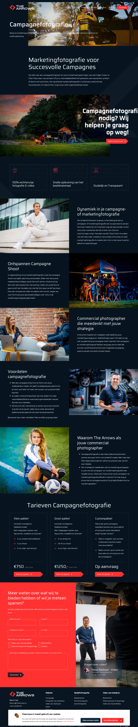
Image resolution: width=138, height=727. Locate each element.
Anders (42, 646)
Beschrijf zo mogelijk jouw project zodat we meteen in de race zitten (35, 653)
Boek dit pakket (22, 574)
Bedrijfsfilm (44, 643)
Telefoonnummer (17, 630)
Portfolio (75, 7)
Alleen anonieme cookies (91, 720)
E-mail (44, 630)
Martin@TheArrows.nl (18, 703)
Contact (111, 7)
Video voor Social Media (112, 703)
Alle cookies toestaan (111, 720)
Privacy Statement (61, 725)
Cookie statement (49, 725)
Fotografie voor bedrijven (55, 701)
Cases (48, 706)
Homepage (50, 698)
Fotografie (85, 7)
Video (94, 7)
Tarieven (122, 7)
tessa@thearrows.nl (101, 672)
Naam (44, 619)
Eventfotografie (80, 703)
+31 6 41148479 (15, 706)
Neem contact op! (115, 141)
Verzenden (14, 674)
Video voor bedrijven (53, 703)
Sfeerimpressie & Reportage (113, 701)
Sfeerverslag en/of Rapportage (22, 646)
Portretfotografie (80, 701)
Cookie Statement (68, 721)
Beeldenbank (79, 698)
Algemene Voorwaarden (76, 725)
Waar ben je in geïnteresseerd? (19, 639)
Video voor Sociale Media (20, 643)
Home (67, 7)
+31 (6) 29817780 (98, 675)
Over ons (102, 7)
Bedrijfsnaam (15, 619)
